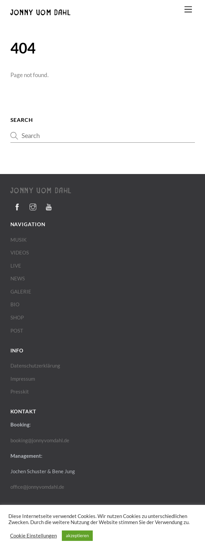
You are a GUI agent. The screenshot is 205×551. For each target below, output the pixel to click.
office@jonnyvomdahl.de (37, 487)
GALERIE (20, 291)
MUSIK (18, 240)
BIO (14, 304)
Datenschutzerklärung (35, 366)
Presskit (19, 391)
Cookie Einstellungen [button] (33, 536)
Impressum (22, 379)
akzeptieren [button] (77, 535)
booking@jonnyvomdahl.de (39, 440)
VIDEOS (19, 252)
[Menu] (188, 9)
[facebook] (17, 206)
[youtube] (48, 206)
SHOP (17, 317)
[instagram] (33, 206)
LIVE (15, 266)
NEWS (17, 278)
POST (16, 331)
